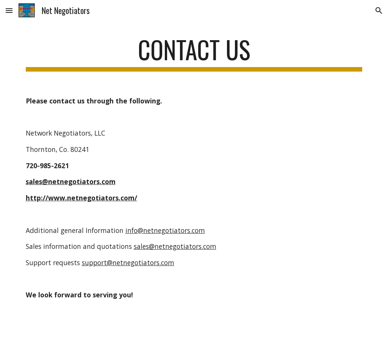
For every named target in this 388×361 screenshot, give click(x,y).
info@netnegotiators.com (165, 230)
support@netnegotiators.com (128, 262)
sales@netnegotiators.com (175, 246)
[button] (9, 10)
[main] (194, 53)
